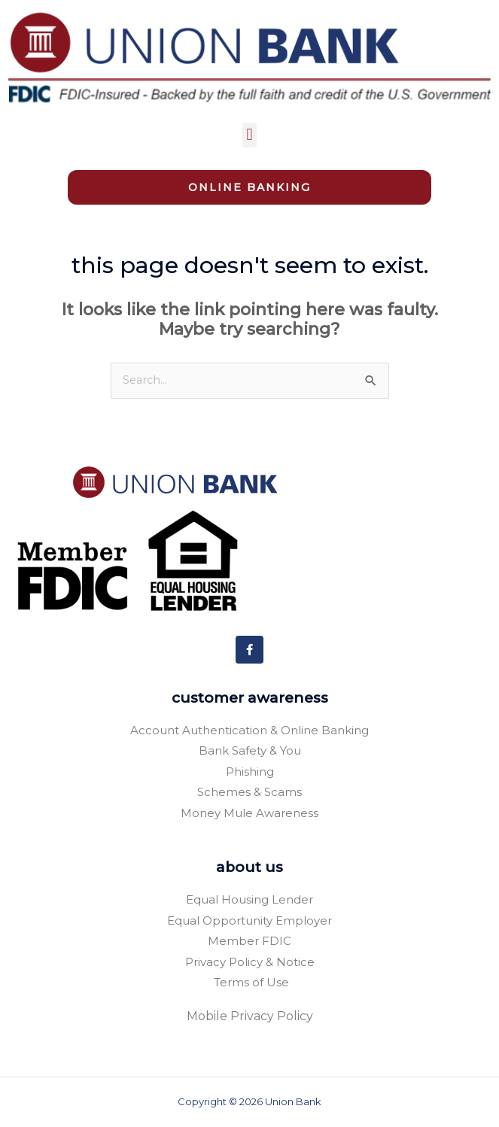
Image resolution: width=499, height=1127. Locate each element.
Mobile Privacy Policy (250, 1016)
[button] (249, 135)
